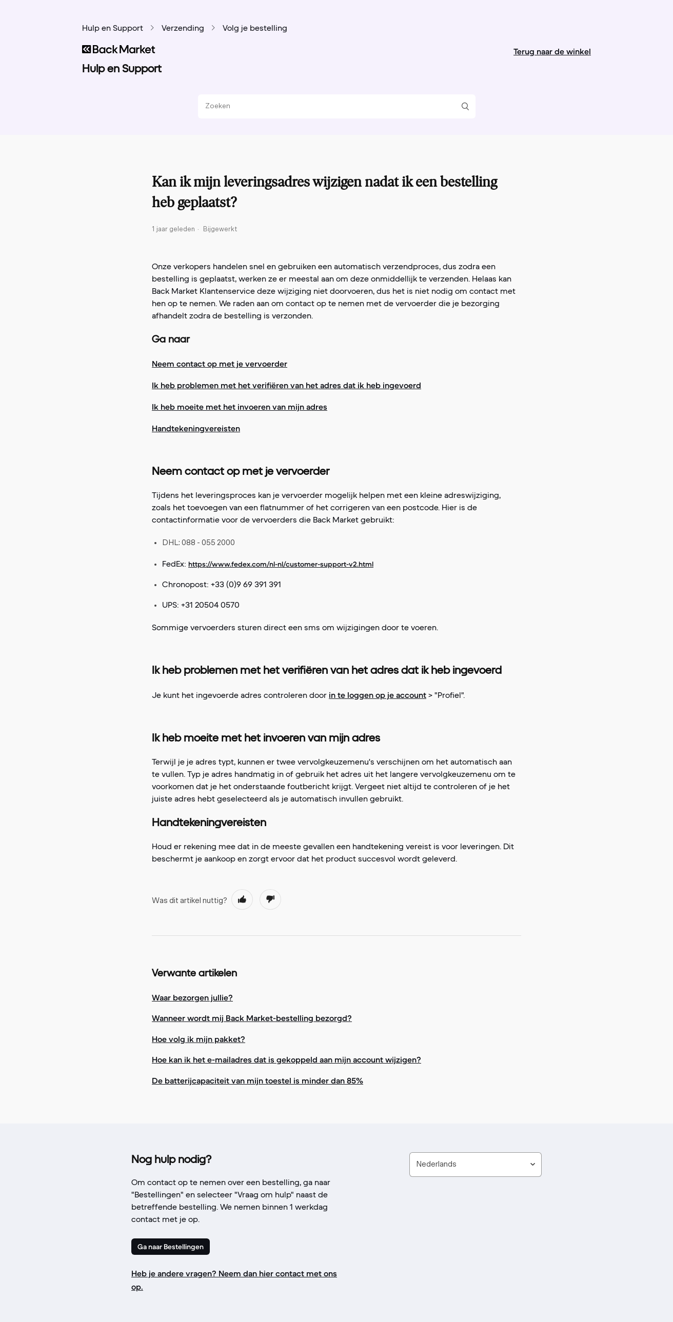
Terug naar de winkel (552, 51)
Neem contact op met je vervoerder (219, 363)
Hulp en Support (112, 28)
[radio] (242, 899)
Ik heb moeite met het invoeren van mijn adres (239, 407)
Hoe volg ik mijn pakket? (198, 1039)
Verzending (183, 28)
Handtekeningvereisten (196, 428)
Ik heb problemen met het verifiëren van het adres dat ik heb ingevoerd (286, 385)
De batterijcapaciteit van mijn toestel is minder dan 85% (257, 1080)
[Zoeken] (333, 106)
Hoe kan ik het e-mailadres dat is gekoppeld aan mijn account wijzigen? (286, 1059)
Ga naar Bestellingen (170, 1246)
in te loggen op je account (377, 695)
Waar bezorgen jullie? (192, 997)
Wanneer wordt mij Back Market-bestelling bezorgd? (252, 1018)
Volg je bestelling (255, 28)
